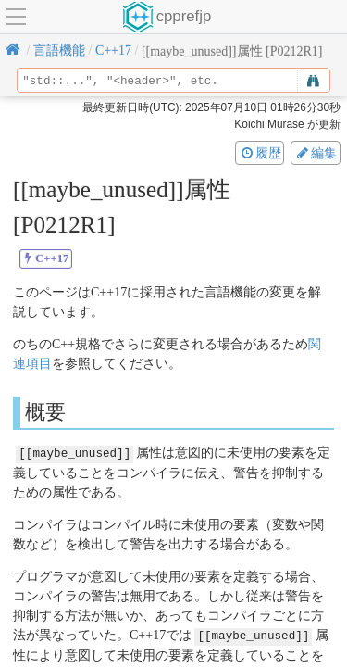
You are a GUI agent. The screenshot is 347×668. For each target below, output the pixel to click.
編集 (315, 152)
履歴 (260, 152)
